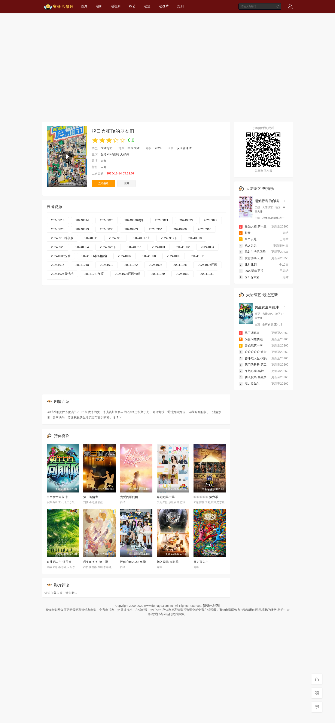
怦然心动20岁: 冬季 (133, 562)
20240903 (131, 229)
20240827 (210, 220)
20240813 (57, 220)
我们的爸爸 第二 (253, 364)
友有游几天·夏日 (253, 258)
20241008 (149, 256)
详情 (117, 417)
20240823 (186, 220)
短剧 (180, 6)
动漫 (147, 6)
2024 (158, 148)
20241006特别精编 (94, 256)
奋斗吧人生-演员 (253, 358)
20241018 (82, 264)
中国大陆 (134, 148)
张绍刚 (105, 154)
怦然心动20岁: (251, 371)
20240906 (180, 229)
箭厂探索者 (249, 277)
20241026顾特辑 (62, 273)
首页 (84, 6)
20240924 (82, 247)
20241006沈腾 (60, 256)
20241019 (106, 264)
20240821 (161, 220)
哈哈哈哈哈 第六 (253, 352)
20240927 (134, 247)
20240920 (57, 247)
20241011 (198, 256)
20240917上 (141, 238)
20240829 (82, 229)
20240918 (195, 238)
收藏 (126, 183)
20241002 (183, 247)
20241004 (207, 247)
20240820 (106, 220)
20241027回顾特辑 (127, 273)
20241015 (57, 264)
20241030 (182, 273)
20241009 (173, 256)
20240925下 (108, 247)
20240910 (204, 229)
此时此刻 (248, 264)
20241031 (207, 273)
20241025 (180, 264)
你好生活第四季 (252, 251)
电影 (99, 6)
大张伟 (124, 154)
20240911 (91, 238)
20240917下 (169, 238)
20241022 (131, 264)
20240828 (57, 229)
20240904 (155, 229)
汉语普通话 (184, 148)
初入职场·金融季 (168, 562)
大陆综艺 (107, 148)
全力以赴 (248, 239)
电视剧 (116, 6)
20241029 (158, 273)
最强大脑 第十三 (253, 226)
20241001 (158, 247)
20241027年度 (94, 273)
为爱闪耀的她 (129, 497)
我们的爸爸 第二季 (95, 562)
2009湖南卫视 (251, 270)
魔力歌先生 (201, 562)
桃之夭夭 (248, 245)
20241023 (155, 264)
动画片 (164, 6)
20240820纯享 (134, 220)
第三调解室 (90, 497)
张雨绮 (114, 154)
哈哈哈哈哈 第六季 (206, 497)
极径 (245, 233)
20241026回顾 (207, 264)
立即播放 (103, 183)
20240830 (106, 229)
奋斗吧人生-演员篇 (59, 562)
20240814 (82, 220)
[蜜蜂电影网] (211, 605)
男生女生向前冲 (57, 497)
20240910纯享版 (62, 238)
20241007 (124, 256)
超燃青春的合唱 (267, 201)
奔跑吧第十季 (166, 497)
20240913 (115, 238)
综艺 (132, 6)
